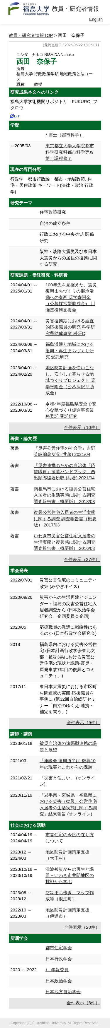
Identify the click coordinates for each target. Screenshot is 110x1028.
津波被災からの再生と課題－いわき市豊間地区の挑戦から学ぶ (69, 875)
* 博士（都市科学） (64, 134)
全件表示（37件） (82, 559)
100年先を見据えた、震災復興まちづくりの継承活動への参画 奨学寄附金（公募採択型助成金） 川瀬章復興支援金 (71, 297)
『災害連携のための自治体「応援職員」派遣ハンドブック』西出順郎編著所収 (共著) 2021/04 (64, 471)
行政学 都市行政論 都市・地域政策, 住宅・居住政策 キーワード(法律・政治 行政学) (51, 185)
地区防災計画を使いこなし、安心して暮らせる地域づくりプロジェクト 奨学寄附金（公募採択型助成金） (70, 380)
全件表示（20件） (82, 927)
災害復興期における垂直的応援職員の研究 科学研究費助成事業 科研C (70, 327)
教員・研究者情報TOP (31, 35)
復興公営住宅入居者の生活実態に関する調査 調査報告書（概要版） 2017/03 (65, 518)
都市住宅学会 (58, 947)
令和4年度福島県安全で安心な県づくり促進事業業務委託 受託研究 (70, 410)
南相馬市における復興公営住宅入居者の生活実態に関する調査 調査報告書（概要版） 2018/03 (64, 495)
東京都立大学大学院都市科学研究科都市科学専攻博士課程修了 (69, 152)
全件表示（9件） (83, 722)
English (96, 19)
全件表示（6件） (83, 1002)
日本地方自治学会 (63, 991)
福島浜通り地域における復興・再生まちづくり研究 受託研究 (69, 350)
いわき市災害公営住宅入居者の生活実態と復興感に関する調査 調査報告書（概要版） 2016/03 (64, 542)
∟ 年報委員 (57, 969)
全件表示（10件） (82, 427)
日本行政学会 (58, 958)
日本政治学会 (58, 980)
